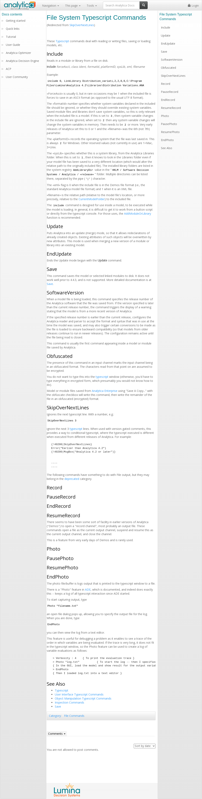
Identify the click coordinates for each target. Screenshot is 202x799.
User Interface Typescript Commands (79, 694)
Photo (165, 116)
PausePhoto (169, 124)
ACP (8, 69)
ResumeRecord (171, 108)
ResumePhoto (170, 132)
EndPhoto (167, 140)
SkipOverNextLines (81, 25)
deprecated (71, 479)
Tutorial (11, 37)
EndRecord (168, 100)
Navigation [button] (50, 5)
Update (165, 35)
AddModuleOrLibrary (137, 213)
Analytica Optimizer (18, 53)
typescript (102, 377)
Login (193, 5)
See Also (166, 148)
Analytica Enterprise (104, 391)
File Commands (74, 716)
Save (50, 284)
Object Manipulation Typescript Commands (83, 698)
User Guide (13, 45)
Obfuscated (168, 68)
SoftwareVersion (171, 59)
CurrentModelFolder (92, 199)
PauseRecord (169, 92)
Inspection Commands (69, 702)
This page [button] (73, 5)
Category (55, 716)
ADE (88, 589)
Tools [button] (92, 5)
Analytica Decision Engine (22, 61)
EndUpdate (168, 43)
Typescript (62, 41)
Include (165, 27)
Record (165, 84)
